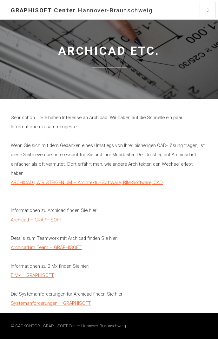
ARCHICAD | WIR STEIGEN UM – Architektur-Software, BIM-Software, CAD (87, 182)
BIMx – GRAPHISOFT (32, 275)
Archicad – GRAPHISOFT (36, 220)
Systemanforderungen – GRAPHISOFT (51, 303)
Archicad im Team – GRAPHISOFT (46, 247)
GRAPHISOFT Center (81, 10)
